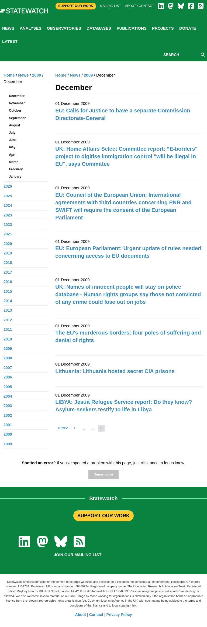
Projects (163, 28)
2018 (8, 262)
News (8, 28)
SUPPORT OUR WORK (103, 515)
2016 (8, 282)
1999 (8, 444)
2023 (8, 215)
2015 (8, 291)
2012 (8, 320)
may (12, 147)
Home (61, 75)
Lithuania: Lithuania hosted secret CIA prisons (115, 371)
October (15, 110)
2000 (8, 434)
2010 (8, 339)
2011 (8, 329)
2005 (8, 387)
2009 (88, 75)
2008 (8, 358)
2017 (8, 272)
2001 (8, 425)
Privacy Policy (119, 614)
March (13, 162)
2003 (8, 406)
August (14, 125)
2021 (8, 234)
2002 (8, 415)
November (17, 103)
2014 (8, 301)
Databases (99, 28)
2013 (8, 310)
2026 (8, 186)
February (16, 169)
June (12, 140)
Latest (10, 41)
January (15, 176)
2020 (8, 244)
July (12, 133)
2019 (8, 253)
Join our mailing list (78, 554)
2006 (8, 377)
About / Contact (139, 6)
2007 (8, 368)
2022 (8, 224)
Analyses (30, 28)
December (17, 96)
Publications (131, 28)
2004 (8, 396)
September (17, 118)
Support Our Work (75, 6)
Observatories (64, 28)
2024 (8, 205)
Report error (103, 474)
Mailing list (110, 6)
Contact (96, 614)
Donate (187, 28)
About (80, 614)
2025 (8, 196)
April (12, 155)
